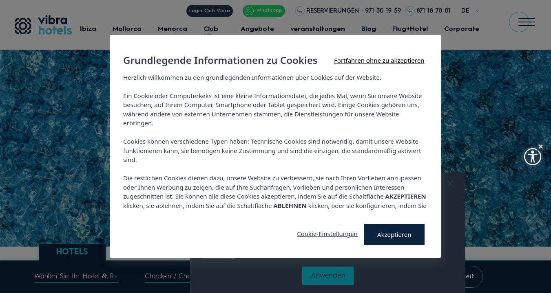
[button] (532, 156)
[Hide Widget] (541, 146)
